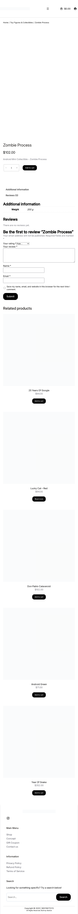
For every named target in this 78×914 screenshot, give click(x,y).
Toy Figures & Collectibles (21, 22)
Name (7, 264)
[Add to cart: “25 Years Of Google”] (39, 399)
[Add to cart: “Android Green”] (39, 693)
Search (63, 895)
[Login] (75, 9)
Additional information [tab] (17, 188)
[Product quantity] (11, 166)
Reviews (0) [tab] (12, 193)
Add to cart (29, 166)
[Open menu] (47, 8)
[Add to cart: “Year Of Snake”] (39, 791)
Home (5, 22)
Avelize (49, 909)
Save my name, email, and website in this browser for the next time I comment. (38, 286)
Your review (10, 245)
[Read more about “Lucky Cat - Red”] (39, 497)
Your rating (9, 241)
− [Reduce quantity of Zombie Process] (6, 166)
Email (6, 274)
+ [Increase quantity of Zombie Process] (16, 166)
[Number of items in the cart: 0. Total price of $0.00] (65, 9)
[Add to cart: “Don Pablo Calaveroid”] (39, 595)
